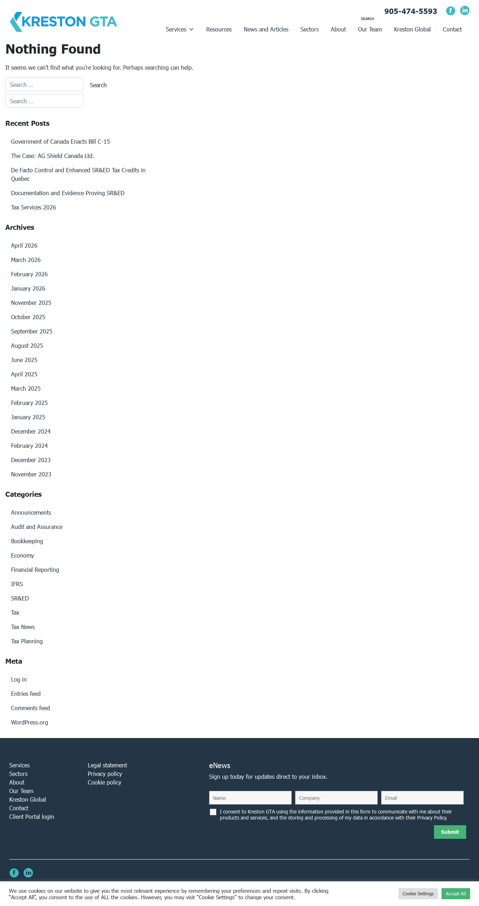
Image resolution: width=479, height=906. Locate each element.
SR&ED (20, 598)
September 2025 (31, 331)
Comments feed (30, 707)
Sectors (310, 29)
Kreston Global (412, 29)
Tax (15, 612)
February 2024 (29, 445)
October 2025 (28, 316)
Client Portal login (31, 816)
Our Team (370, 29)
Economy (22, 555)
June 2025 (24, 359)
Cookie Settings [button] (418, 893)
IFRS (17, 583)
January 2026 (28, 288)
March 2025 (26, 388)
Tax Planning (27, 641)
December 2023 (31, 459)
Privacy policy (105, 773)
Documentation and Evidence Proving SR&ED (68, 192)
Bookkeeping (27, 541)
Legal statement (107, 765)
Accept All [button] (456, 893)
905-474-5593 (410, 11)
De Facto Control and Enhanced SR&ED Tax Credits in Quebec (78, 174)
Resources (219, 29)
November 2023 (31, 474)
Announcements (31, 512)
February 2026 (29, 274)
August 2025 (27, 345)
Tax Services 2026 (33, 207)
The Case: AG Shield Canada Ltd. (52, 155)
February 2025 (29, 402)
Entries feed (26, 693)
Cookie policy (104, 782)
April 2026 (24, 245)
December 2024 (31, 431)
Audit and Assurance (36, 526)
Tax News (23, 626)
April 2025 (24, 374)
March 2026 (26, 259)
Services (180, 29)
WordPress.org (29, 722)
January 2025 (28, 417)
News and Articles (266, 29)
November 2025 (31, 302)
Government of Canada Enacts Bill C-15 (60, 141)
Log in (19, 679)
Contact (452, 29)
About (338, 29)
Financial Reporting (35, 569)
